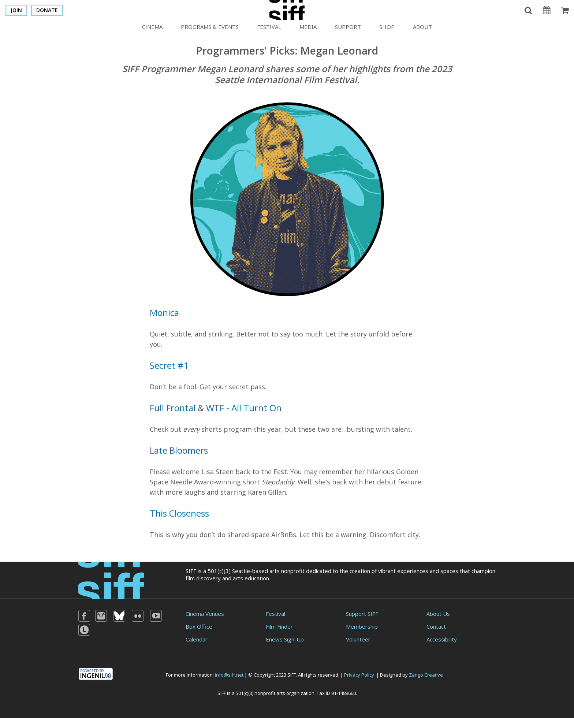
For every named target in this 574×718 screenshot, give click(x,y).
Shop (387, 26)
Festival (269, 26)
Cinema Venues (205, 613)
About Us (438, 613)
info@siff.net (229, 675)
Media (308, 26)
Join (16, 10)
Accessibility (441, 639)
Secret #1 (169, 365)
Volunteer (358, 639)
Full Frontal (172, 408)
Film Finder (279, 626)
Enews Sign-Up (285, 639)
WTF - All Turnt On (244, 408)
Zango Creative (426, 675)
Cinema (152, 26)
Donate (47, 10)
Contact (436, 626)
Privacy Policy (359, 675)
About (422, 26)
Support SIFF (362, 613)
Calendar (197, 639)
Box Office (199, 626)
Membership (362, 626)
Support (348, 26)
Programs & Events (210, 26)
